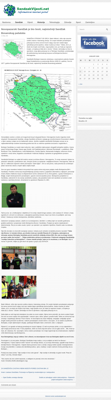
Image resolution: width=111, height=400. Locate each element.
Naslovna (6, 22)
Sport (78, 22)
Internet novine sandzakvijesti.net (55, 396)
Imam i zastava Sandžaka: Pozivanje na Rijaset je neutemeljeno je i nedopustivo (28, 372)
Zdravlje (67, 22)
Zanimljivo (90, 22)
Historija (41, 22)
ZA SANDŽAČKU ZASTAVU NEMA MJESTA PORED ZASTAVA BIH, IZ (24, 368)
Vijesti (30, 22)
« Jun (80, 84)
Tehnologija (54, 22)
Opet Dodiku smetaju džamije (12, 377)
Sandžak (19, 22)
